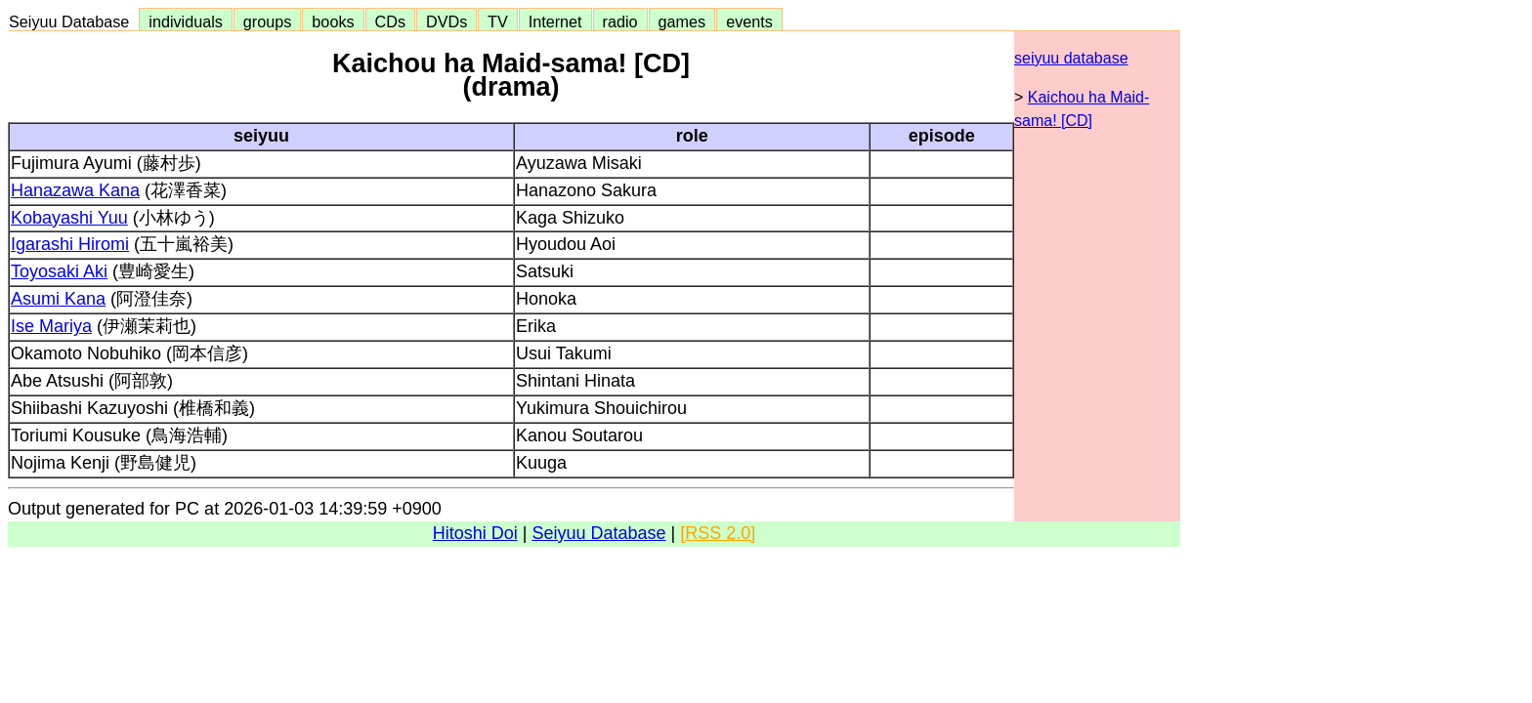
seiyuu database (1071, 58)
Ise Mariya (51, 326)
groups (267, 21)
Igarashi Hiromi (70, 244)
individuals (186, 21)
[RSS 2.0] (717, 533)
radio (620, 21)
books (332, 21)
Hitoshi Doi (475, 533)
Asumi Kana (58, 299)
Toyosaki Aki (59, 271)
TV (497, 21)
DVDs (446, 21)
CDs (390, 21)
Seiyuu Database (73, 21)
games (682, 21)
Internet (555, 21)
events (749, 21)
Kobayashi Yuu (69, 217)
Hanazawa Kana (75, 190)
